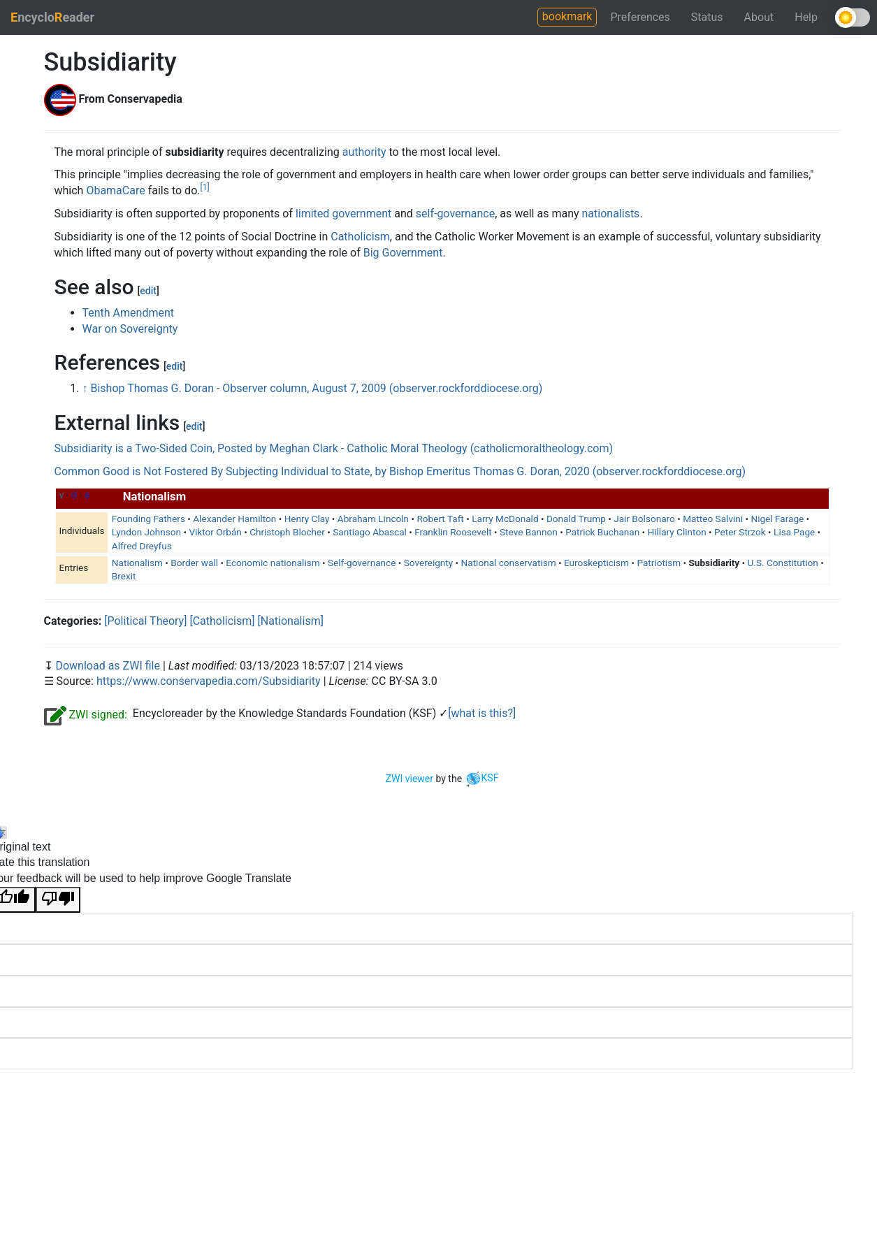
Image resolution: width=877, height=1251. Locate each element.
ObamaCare (115, 190)
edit (148, 290)
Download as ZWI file (108, 665)
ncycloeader (52, 17)
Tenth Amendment (128, 312)
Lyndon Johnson (146, 531)
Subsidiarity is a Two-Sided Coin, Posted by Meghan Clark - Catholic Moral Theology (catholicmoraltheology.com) (334, 448)
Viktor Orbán (215, 531)
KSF (482, 777)
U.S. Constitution (783, 562)
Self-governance (362, 562)
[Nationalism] (290, 621)
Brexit (124, 575)
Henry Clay (307, 518)
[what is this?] (482, 713)
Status (707, 17)
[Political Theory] (145, 621)
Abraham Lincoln (373, 518)
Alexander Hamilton (234, 518)
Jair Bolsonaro (644, 518)
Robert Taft (439, 518)
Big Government (403, 252)
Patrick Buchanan (602, 531)
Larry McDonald (505, 518)
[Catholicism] (221, 621)
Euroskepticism (596, 562)
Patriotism (659, 562)
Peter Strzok (740, 531)
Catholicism (360, 236)
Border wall (194, 562)
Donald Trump (576, 518)
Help (806, 17)
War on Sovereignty (130, 328)
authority (364, 152)
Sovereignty (428, 562)
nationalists (611, 213)
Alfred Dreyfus (142, 545)
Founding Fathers (148, 518)
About (759, 17)
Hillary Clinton (677, 531)
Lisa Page (794, 531)
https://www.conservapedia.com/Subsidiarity (208, 681)
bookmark (567, 16)
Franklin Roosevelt (452, 531)
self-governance (455, 213)
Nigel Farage (777, 518)
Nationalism (137, 562)
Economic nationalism (272, 562)
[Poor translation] (58, 900)
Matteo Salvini (713, 518)
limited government (343, 213)
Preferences (639, 17)
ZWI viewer (409, 777)
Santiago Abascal (370, 531)
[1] (204, 187)
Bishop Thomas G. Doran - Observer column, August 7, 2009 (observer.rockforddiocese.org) (316, 388)
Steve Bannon (529, 531)
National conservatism (508, 562)
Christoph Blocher (287, 531)
